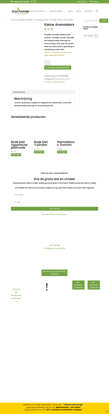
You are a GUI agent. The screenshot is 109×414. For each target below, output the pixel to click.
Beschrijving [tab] (19, 92)
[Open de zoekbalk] (97, 11)
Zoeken (104, 21)
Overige (53, 20)
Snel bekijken (16, 155)
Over (78, 11)
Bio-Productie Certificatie (93, 285)
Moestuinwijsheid (35, 11)
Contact (88, 11)
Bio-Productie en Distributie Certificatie (54, 272)
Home (13, 20)
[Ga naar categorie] (96, 35)
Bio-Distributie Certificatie (78, 285)
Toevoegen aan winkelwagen (57, 67)
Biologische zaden (25, 20)
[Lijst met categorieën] (89, 35)
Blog (70, 11)
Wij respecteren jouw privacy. (54, 214)
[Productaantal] (47, 63)
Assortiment (56, 11)
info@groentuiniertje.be (54, 248)
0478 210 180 (54, 245)
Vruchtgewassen (41, 20)
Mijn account (81, 2)
